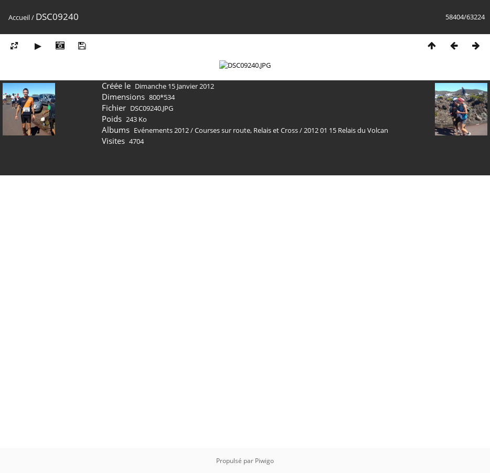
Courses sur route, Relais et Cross (246, 403)
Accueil (19, 17)
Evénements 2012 (161, 403)
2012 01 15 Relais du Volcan (346, 403)
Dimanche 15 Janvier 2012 (174, 359)
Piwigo (264, 460)
